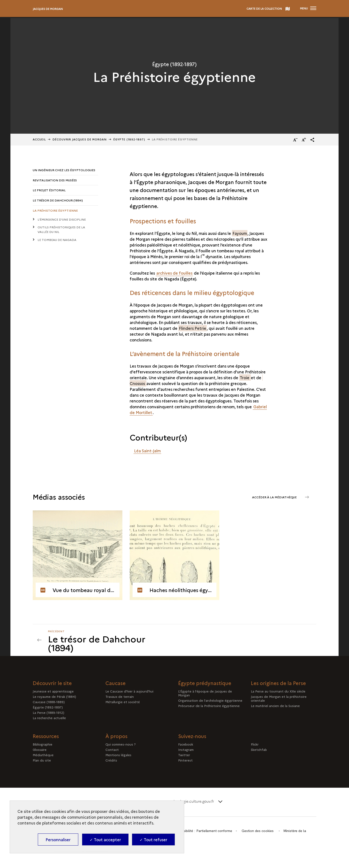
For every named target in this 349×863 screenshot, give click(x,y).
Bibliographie (42, 744)
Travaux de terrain (119, 696)
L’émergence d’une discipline (62, 219)
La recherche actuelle (49, 718)
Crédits (111, 760)
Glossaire (40, 749)
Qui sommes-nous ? (120, 744)
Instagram (186, 749)
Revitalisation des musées (55, 180)
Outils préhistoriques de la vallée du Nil (61, 229)
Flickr (255, 744)
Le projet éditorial (49, 190)
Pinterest (185, 760)
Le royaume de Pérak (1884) (54, 696)
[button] (312, 140)
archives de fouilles (174, 273)
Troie (245, 377)
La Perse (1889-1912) (48, 712)
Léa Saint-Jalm (147, 450)
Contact (112, 749)
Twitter (184, 755)
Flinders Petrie (192, 328)
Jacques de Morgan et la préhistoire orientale (279, 698)
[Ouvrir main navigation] (308, 8)
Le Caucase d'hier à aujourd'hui (129, 691)
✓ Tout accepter (105, 839)
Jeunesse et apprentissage (53, 691)
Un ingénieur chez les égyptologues (64, 170)
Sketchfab (259, 749)
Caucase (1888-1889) (49, 702)
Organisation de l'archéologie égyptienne (210, 700)
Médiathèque (43, 755)
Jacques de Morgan (48, 9)
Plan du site (42, 760)
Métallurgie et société (122, 702)
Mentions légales (118, 755)
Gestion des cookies (259, 831)
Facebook (185, 744)
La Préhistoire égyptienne (55, 210)
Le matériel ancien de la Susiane (275, 706)
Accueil (39, 139)
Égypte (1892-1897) (48, 707)
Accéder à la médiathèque (273, 497)
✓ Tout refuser (153, 839)
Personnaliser (58, 839)
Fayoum (239, 233)
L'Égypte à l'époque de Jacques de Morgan (205, 693)
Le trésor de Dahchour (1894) (58, 200)
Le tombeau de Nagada (57, 240)
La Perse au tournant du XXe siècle (278, 691)
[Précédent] (108, 640)
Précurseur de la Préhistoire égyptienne (209, 706)
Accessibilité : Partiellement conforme (204, 831)
